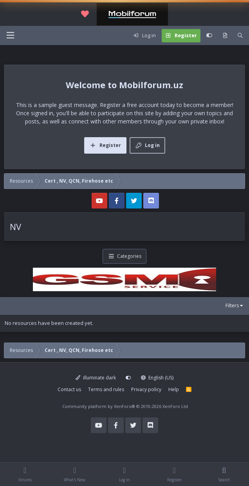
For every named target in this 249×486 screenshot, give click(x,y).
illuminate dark (96, 377)
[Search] (240, 36)
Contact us (69, 389)
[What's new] (225, 36)
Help (173, 389)
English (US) (157, 377)
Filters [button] (232, 305)
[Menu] (10, 35)
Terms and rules (106, 389)
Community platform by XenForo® (125, 406)
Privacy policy (146, 389)
